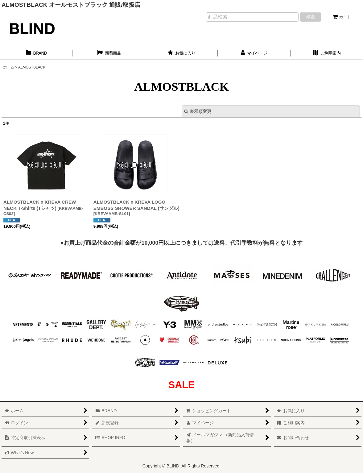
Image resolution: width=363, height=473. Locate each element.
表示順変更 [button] (197, 111)
